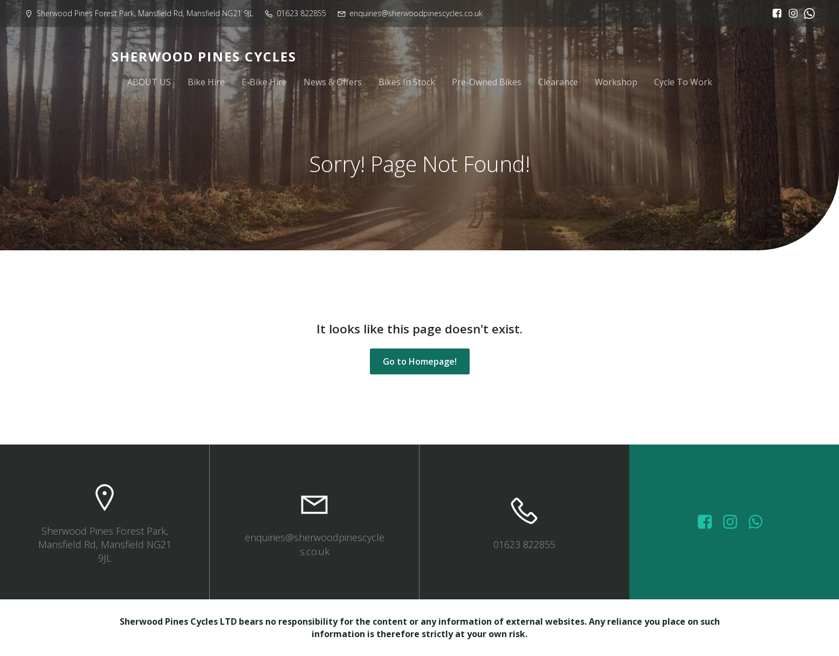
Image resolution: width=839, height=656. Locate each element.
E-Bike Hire (264, 82)
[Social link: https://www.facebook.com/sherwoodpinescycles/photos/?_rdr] (708, 522)
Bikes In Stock (407, 82)
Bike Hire (206, 82)
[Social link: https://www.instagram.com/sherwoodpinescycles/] (790, 13)
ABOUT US (149, 82)
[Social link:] (807, 13)
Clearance (558, 82)
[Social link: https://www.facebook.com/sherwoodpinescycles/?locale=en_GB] (774, 13)
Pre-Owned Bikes (486, 82)
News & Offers (333, 82)
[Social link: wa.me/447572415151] (759, 522)
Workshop (616, 82)
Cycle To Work (683, 82)
